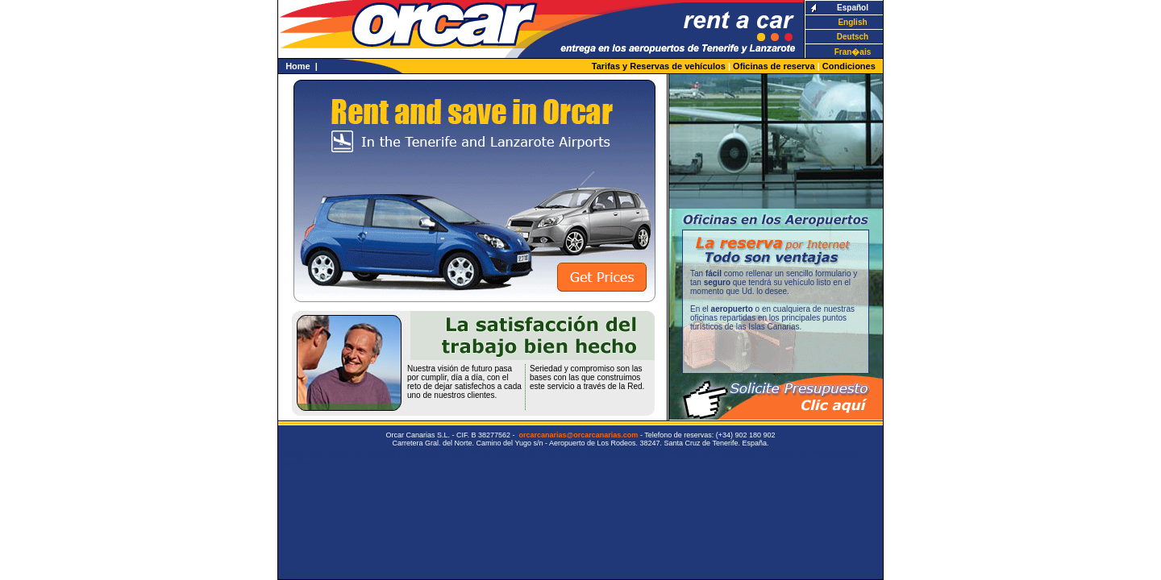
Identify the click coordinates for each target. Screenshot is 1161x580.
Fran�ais (853, 52)
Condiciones (849, 66)
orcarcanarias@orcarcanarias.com (579, 435)
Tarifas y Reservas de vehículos (659, 66)
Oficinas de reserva (774, 66)
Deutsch (852, 36)
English (852, 22)
